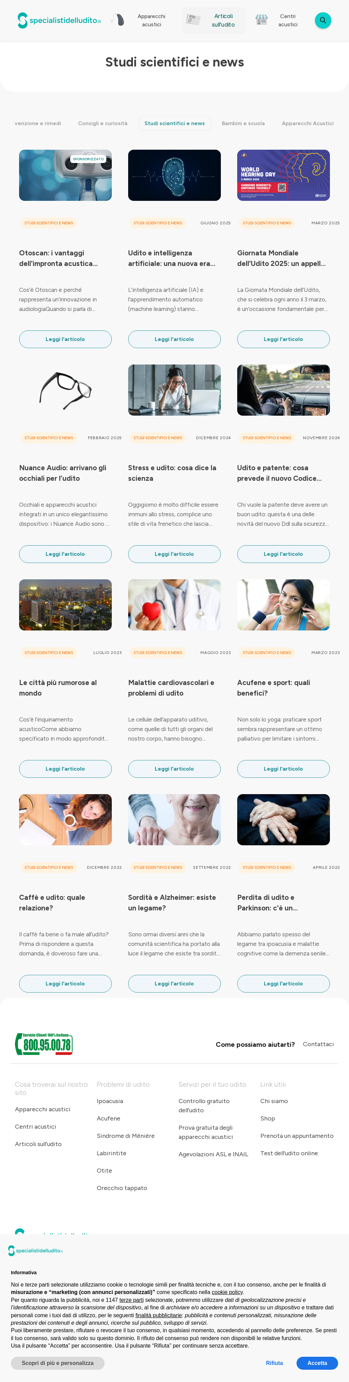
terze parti (131, 1300)
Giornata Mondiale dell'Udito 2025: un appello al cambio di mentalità (281, 259)
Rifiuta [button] (274, 1363)
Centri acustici (35, 1126)
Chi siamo (274, 1101)
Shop (267, 1118)
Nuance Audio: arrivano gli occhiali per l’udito (62, 472)
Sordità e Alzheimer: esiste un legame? (172, 902)
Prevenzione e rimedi (33, 123)
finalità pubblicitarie (159, 1315)
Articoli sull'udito (38, 1144)
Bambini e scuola (243, 123)
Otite (104, 1170)
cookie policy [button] (227, 1292)
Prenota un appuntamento (297, 1136)
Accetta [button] (317, 1363)
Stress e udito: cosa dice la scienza (172, 472)
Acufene (108, 1118)
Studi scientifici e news (175, 123)
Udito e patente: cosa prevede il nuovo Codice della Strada (277, 473)
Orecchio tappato (122, 1188)
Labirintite (111, 1153)
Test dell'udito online (289, 1153)
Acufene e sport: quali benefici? (273, 687)
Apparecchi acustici (43, 1109)
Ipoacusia (110, 1101)
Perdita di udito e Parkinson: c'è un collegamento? (265, 903)
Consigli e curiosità (102, 123)
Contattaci (318, 1044)
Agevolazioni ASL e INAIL (213, 1154)
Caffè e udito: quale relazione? (52, 902)
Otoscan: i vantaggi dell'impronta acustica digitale (56, 259)
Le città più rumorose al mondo (58, 687)
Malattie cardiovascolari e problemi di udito (171, 687)
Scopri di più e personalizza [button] (58, 1363)
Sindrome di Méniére (126, 1136)
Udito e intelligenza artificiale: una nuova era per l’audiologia (169, 259)
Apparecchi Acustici (308, 123)
